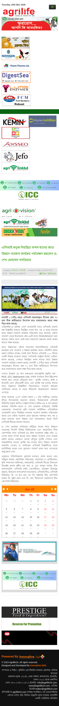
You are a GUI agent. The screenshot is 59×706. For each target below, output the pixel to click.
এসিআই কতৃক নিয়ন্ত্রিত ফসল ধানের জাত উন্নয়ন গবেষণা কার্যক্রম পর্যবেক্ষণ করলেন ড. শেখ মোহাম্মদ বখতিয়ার (29, 254)
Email (53, 273)
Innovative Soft (38, 665)
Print (44, 273)
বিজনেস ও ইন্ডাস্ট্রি (19, 270)
